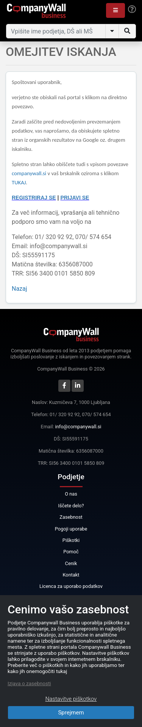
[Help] (132, 9)
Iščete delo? (71, 505)
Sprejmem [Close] (71, 712)
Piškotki (71, 540)
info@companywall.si (78, 426)
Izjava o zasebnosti (29, 683)
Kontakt (70, 575)
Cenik (71, 563)
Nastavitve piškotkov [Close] (71, 698)
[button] (115, 10)
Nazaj (19, 288)
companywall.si (30, 173)
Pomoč (71, 551)
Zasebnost (70, 517)
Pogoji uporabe (71, 529)
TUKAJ (19, 182)
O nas (71, 494)
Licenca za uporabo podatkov (71, 586)
